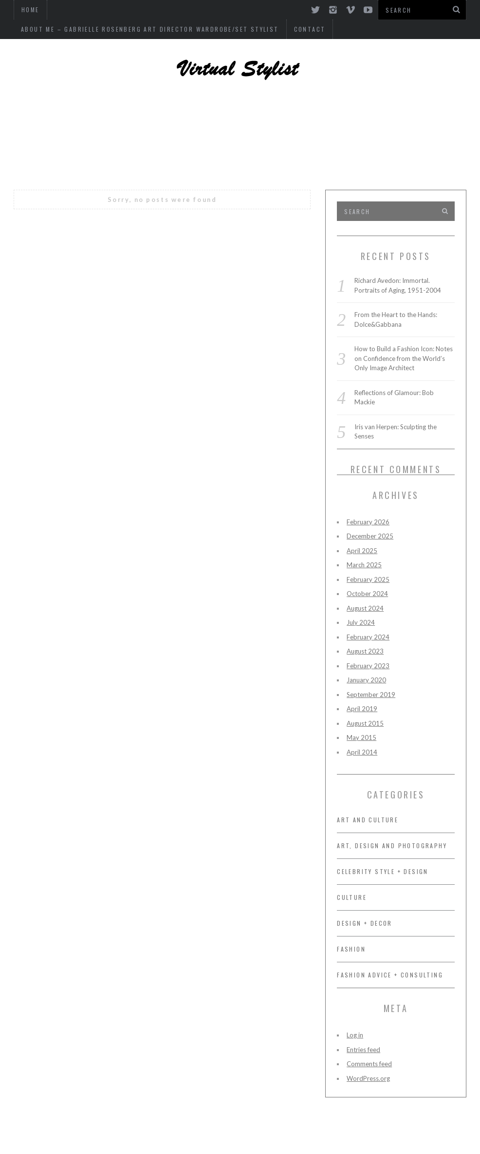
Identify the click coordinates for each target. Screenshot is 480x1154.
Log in (355, 1035)
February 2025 (368, 579)
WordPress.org (368, 1078)
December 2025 (370, 536)
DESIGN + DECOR (389, 112)
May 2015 (361, 737)
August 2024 (365, 608)
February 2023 (368, 666)
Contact (37, 29)
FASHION (404, 139)
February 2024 (368, 637)
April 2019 (362, 709)
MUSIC (300, 139)
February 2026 (368, 522)
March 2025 (364, 565)
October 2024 (367, 593)
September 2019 (371, 694)
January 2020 (366, 680)
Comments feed (369, 1064)
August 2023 (365, 651)
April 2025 (362, 551)
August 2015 (365, 723)
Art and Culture (240, 166)
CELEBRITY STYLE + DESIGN (275, 112)
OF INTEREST (241, 139)
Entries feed (363, 1050)
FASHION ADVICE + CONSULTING (126, 139)
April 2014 (362, 752)
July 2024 (361, 622)
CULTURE (350, 139)
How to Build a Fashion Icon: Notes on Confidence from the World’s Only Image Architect (403, 358)
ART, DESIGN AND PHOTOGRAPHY (125, 112)
